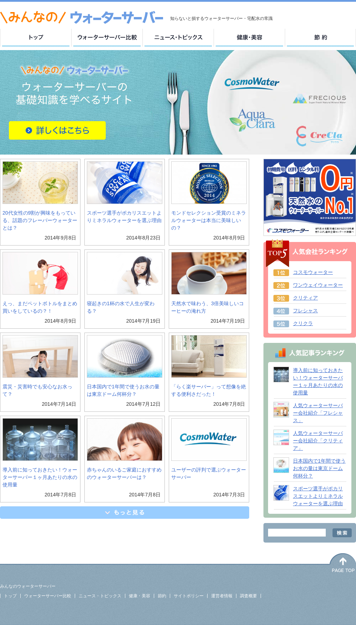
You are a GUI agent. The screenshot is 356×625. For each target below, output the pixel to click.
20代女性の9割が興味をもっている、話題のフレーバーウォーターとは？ (39, 220)
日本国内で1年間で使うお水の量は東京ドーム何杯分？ (319, 468)
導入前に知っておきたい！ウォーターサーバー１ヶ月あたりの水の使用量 (39, 477)
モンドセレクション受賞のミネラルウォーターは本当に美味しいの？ (208, 220)
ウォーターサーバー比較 (47, 595)
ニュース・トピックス (100, 595)
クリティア (305, 298)
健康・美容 (139, 595)
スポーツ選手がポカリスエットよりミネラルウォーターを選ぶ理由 (318, 496)
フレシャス (305, 310)
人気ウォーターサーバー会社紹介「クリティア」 (318, 440)
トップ (10, 595)
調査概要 (248, 595)
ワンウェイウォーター (318, 285)
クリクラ (303, 323)
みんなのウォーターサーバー (28, 586)
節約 (162, 595)
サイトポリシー (189, 595)
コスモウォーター (313, 272)
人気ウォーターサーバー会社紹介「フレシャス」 (318, 413)
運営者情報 (221, 595)
